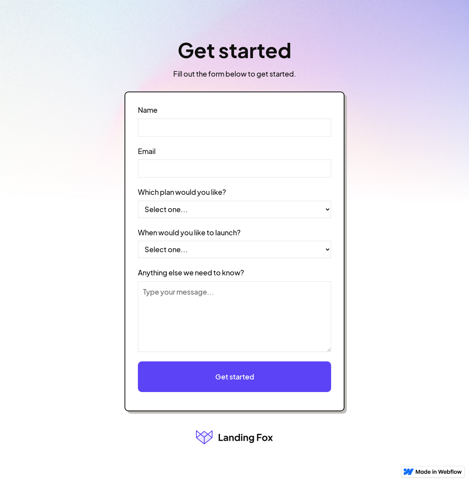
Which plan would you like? (182, 192)
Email (147, 151)
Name (148, 110)
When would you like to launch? (189, 232)
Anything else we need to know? (191, 272)
